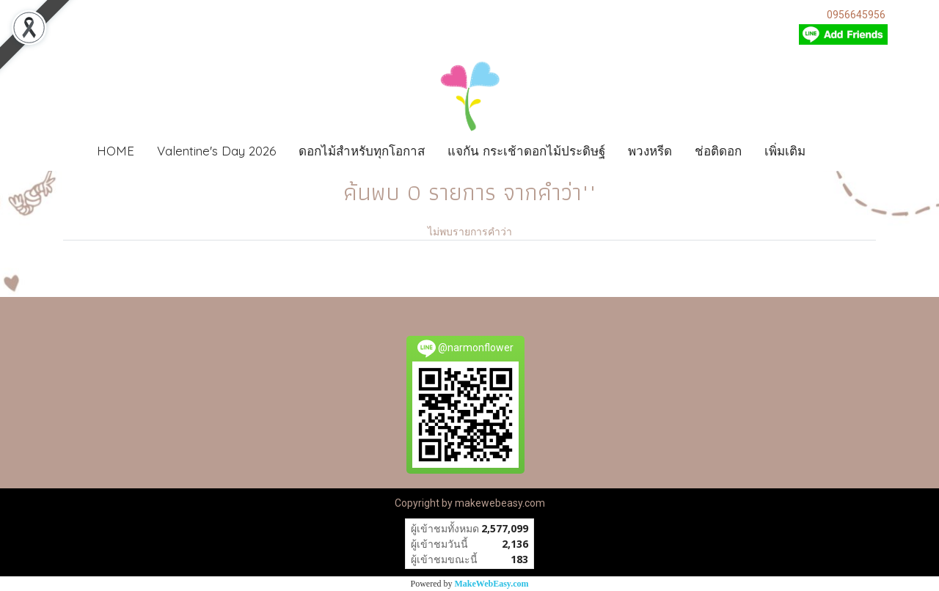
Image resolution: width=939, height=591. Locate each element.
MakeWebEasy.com (492, 584)
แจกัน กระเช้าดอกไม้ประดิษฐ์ (526, 150)
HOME (115, 150)
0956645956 (856, 15)
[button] (838, 151)
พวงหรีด (650, 150)
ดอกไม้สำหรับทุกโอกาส (362, 150)
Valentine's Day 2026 (216, 150)
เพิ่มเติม (784, 150)
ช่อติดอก (718, 150)
